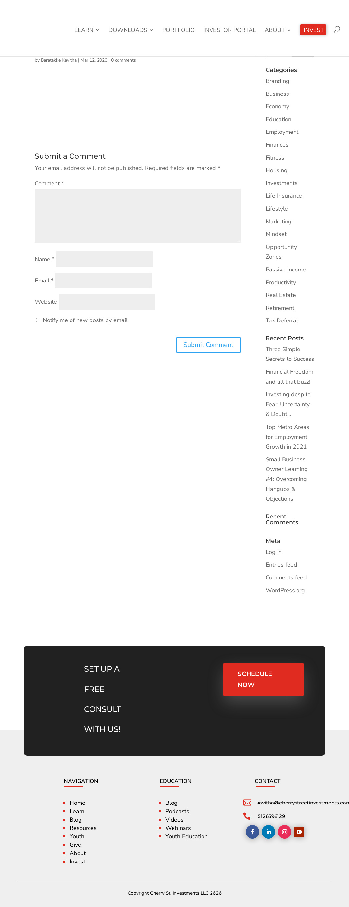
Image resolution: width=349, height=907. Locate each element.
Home (77, 803)
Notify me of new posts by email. (86, 320)
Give (75, 845)
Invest (314, 31)
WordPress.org (285, 590)
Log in (274, 552)
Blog (76, 819)
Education (278, 119)
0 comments (123, 60)
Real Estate (281, 295)
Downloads (127, 31)
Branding (277, 81)
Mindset (276, 234)
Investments (281, 183)
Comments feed (286, 577)
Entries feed (281, 564)
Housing (277, 170)
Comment (49, 183)
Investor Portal (229, 31)
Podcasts (177, 811)
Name (44, 259)
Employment (282, 132)
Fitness (275, 158)
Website (46, 302)
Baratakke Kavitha (59, 60)
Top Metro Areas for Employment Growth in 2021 (287, 436)
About (275, 31)
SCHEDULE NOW (255, 679)
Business (277, 94)
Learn (83, 31)
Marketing (279, 221)
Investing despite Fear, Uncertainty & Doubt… (288, 404)
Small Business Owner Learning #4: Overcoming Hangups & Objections (287, 479)
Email (44, 280)
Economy (277, 106)
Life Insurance (284, 196)
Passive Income (286, 269)
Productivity (281, 282)
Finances (277, 145)
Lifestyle (277, 208)
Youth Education (186, 836)
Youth (77, 836)
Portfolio (178, 31)
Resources (83, 828)
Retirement (280, 308)
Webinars (178, 828)
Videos (174, 819)
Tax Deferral (282, 320)
